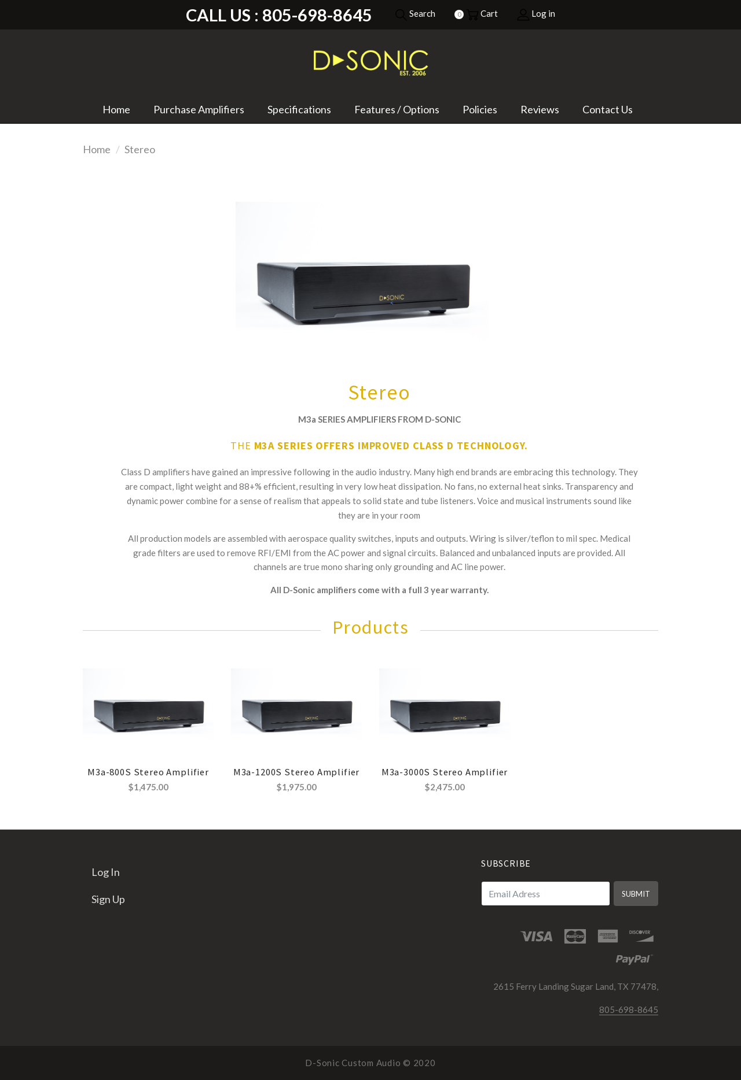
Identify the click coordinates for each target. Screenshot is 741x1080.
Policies (480, 109)
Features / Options (396, 109)
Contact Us (607, 109)
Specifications (299, 109)
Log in (536, 13)
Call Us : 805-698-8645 (279, 14)
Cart (482, 13)
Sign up (108, 899)
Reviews (539, 109)
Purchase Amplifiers (198, 109)
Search (415, 13)
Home (116, 109)
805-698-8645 (628, 1009)
